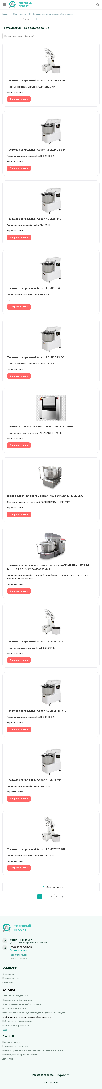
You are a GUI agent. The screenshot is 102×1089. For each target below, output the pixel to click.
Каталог (9, 990)
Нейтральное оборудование (17, 1021)
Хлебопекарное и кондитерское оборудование (26, 1016)
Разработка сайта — (44, 1074)
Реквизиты (8, 982)
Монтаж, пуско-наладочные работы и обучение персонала (32, 1050)
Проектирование (11, 1041)
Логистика (7, 1058)
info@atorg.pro (19, 954)
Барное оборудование (14, 1008)
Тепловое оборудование (15, 995)
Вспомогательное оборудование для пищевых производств (33, 1012)
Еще (4, 1029)
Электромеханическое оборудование (22, 1004)
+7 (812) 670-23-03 (21, 947)
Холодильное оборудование (17, 999)
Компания (10, 968)
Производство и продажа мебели (19, 1054)
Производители (10, 978)
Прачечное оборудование (15, 1025)
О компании (8, 973)
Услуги (8, 1036)
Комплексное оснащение (15, 1046)
